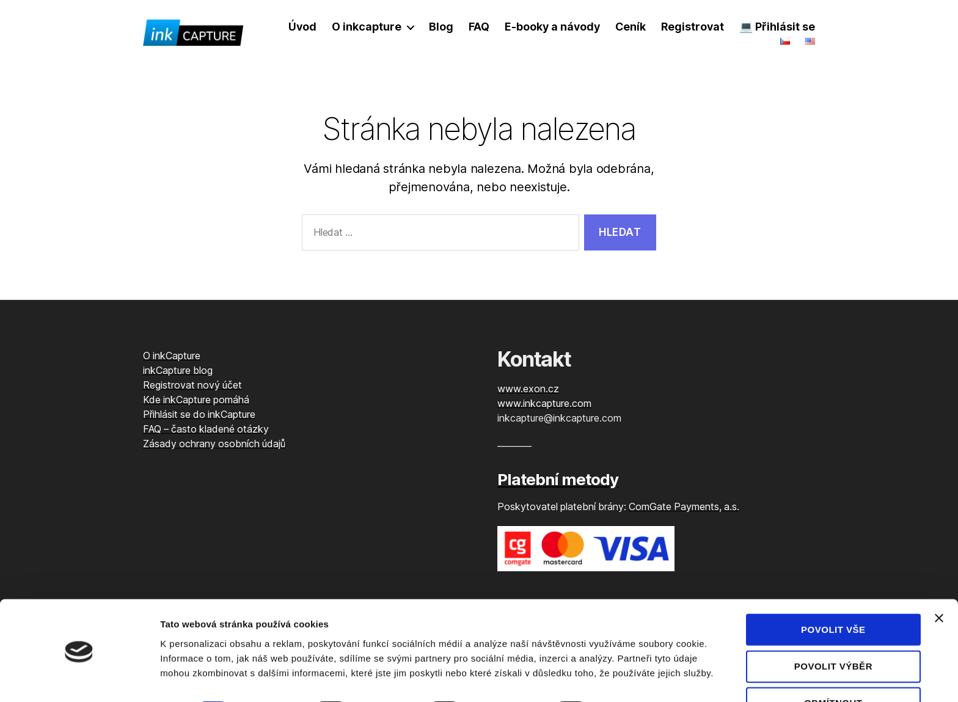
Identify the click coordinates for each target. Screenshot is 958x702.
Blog (441, 26)
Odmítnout (833, 669)
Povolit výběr (833, 632)
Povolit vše (833, 595)
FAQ (479, 26)
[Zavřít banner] (939, 583)
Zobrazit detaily (646, 678)
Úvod (302, 26)
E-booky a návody (552, 26)
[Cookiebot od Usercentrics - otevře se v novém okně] (79, 678)
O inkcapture (366, 26)
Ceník (630, 26)
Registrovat (692, 26)
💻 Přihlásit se (777, 26)
